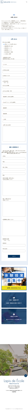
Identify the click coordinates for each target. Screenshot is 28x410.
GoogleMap (14, 391)
